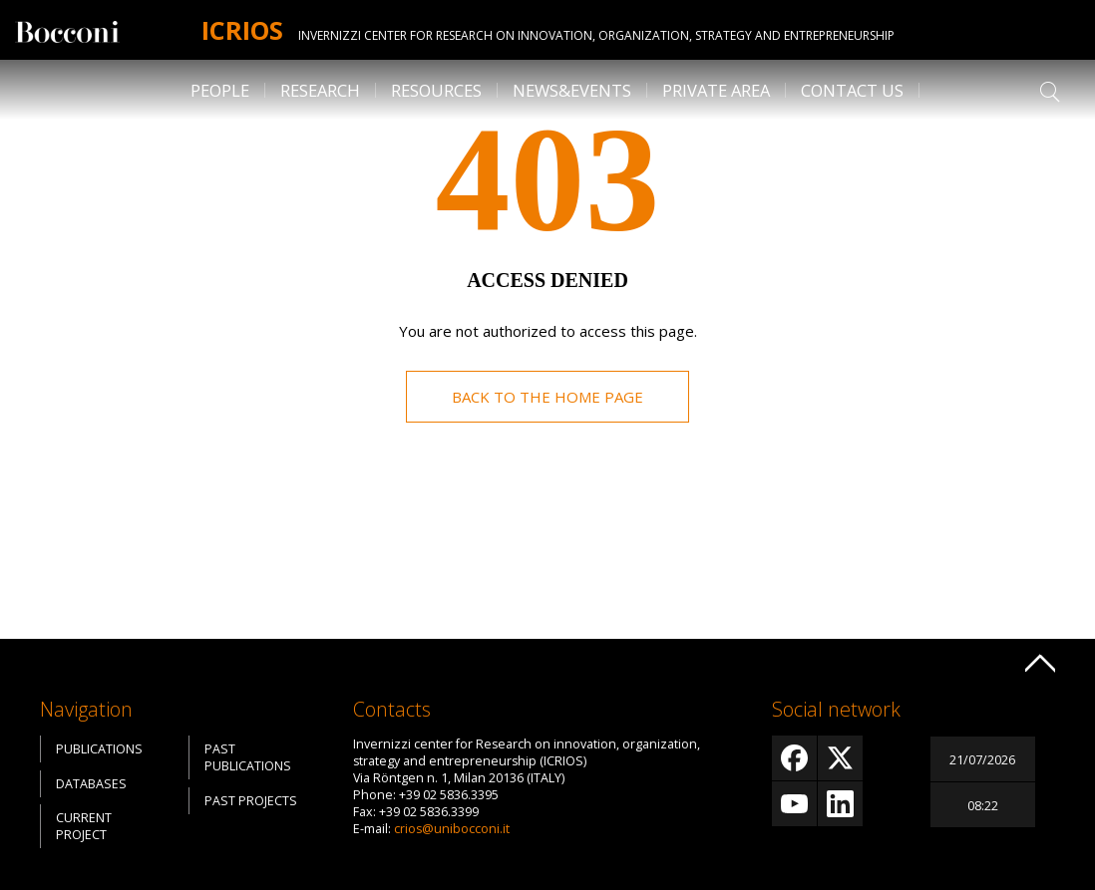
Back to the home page (547, 397)
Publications (99, 749)
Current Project (84, 826)
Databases (91, 783)
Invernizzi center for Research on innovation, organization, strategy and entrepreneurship (596, 35)
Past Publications (247, 757)
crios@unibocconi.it (452, 828)
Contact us (852, 90)
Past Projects (250, 800)
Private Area (716, 90)
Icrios (242, 30)
